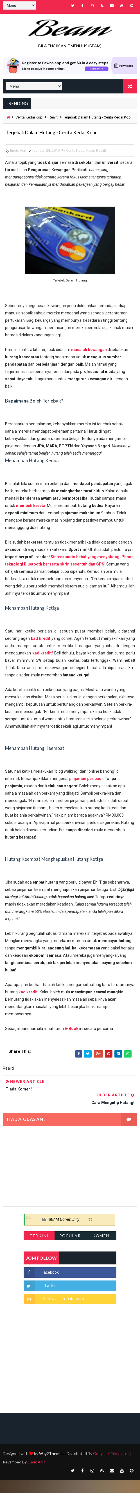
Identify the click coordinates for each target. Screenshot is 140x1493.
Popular (70, 1248)
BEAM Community (64, 1232)
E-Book (71, 1041)
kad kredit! (42, 665)
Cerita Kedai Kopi (29, 115)
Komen (100, 1248)
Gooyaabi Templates (111, 1466)
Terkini (39, 1248)
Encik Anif (36, 1474)
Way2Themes (51, 1466)
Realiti (53, 115)
